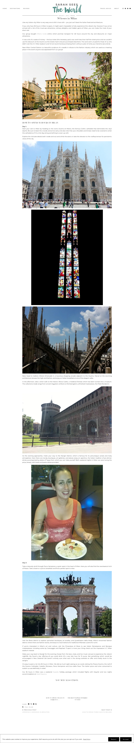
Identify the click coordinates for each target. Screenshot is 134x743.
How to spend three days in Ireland (97, 711)
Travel (72, 15)
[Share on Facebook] (29, 704)
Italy (26, 707)
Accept (126, 739)
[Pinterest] (125, 5)
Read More (86, 739)
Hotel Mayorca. (41, 674)
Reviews (26, 5)
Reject (114, 739)
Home (5, 5)
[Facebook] (127, 5)
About (116, 5)
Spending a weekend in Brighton (35, 711)
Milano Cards (42, 34)
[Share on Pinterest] (34, 704)
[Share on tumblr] (36, 704)
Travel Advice (105, 5)
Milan (31, 707)
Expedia (56, 672)
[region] (67, 738)
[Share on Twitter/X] (31, 704)
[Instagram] (123, 5)
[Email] (130, 5)
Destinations (15, 5)
